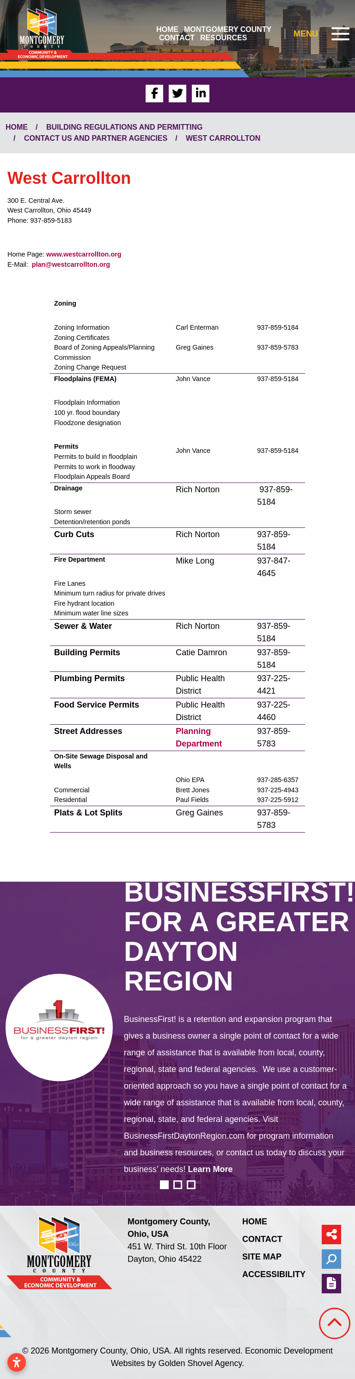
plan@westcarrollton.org (71, 264)
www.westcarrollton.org (84, 254)
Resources (223, 38)
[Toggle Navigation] (321, 33)
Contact (177, 38)
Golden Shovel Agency (200, 1363)
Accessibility (274, 1274)
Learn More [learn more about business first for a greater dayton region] (210, 1169)
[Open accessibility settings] (16, 1362)
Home (167, 29)
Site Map (262, 1256)
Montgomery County (227, 29)
